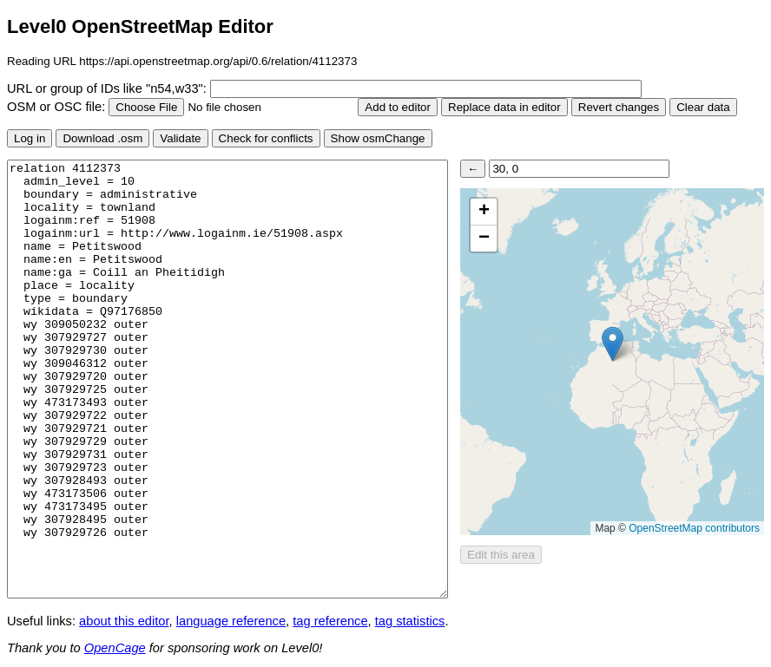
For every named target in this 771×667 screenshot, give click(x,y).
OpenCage (115, 648)
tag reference (330, 621)
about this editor (123, 621)
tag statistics (410, 621)
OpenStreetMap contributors (694, 528)
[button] (612, 344)
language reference (231, 621)
